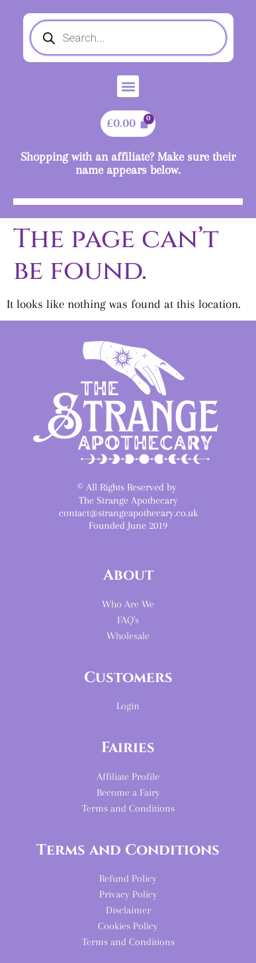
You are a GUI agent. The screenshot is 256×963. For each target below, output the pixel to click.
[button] (128, 86)
